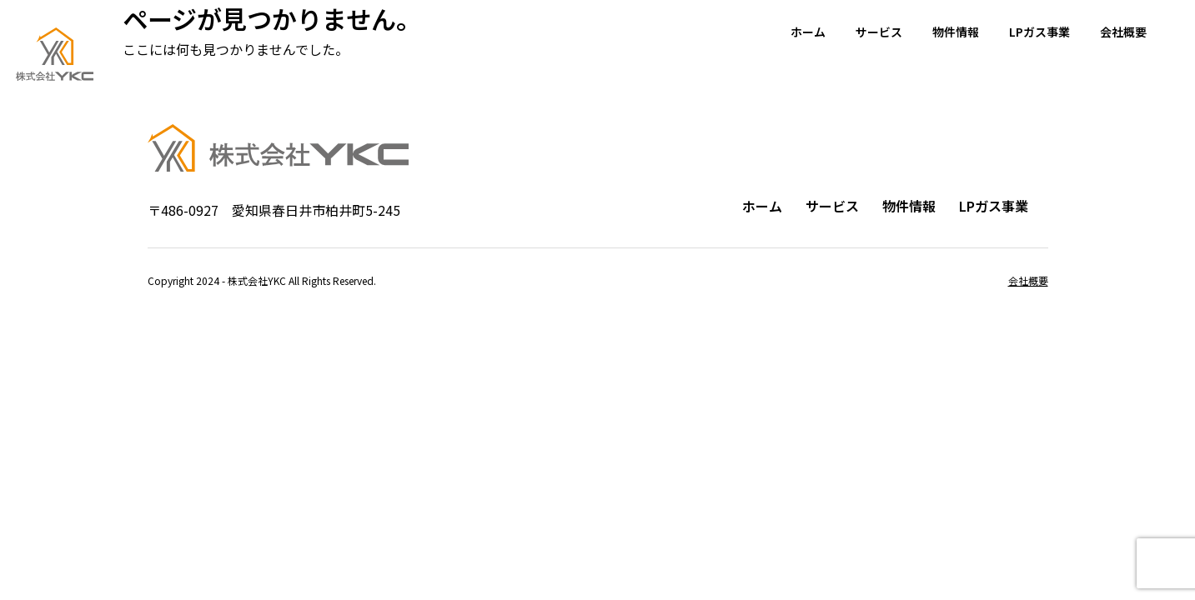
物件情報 (955, 31)
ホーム (808, 31)
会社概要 (1123, 31)
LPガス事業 (1039, 31)
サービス (879, 31)
